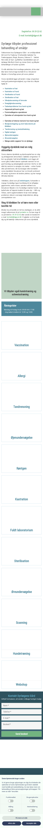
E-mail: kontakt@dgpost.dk (30, 35)
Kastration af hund (12, 92)
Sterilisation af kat (11, 97)
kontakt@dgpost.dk (14, 217)
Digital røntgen (10, 132)
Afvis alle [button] (11, 823)
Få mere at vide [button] (21, 818)
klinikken (24, 159)
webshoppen (24, 181)
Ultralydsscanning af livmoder (16, 100)
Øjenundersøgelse (11, 135)
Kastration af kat (11, 89)
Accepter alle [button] (31, 823)
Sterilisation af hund (12, 94)
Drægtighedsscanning (13, 103)
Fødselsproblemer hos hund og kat (18, 106)
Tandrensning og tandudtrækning (17, 129)
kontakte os (23, 212)
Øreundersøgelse (11, 138)
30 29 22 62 (16, 215)
